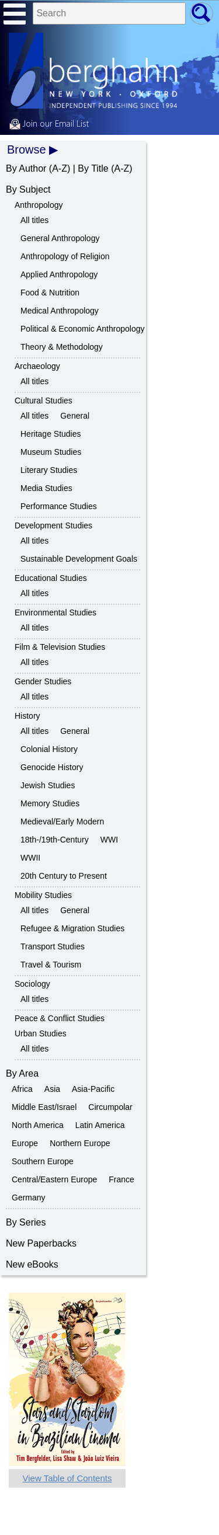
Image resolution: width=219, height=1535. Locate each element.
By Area (22, 1073)
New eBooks (32, 1264)
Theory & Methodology (61, 346)
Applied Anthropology (59, 274)
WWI (109, 839)
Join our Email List (49, 124)
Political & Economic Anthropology (82, 328)
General (74, 415)
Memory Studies (49, 803)
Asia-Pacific (93, 1089)
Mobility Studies (43, 895)
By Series (26, 1222)
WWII (30, 857)
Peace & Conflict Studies (60, 1018)
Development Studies (53, 525)
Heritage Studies (50, 433)
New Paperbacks (41, 1243)
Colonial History (49, 749)
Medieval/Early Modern (62, 821)
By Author (26, 168)
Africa (22, 1089)
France (121, 1179)
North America (38, 1125)
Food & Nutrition (49, 292)
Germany (29, 1197)
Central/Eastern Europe (54, 1179)
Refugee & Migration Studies (72, 928)
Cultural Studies (43, 400)
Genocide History (51, 767)
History (27, 715)
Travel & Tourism (50, 964)
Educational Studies (51, 578)
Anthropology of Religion (65, 256)
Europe (25, 1143)
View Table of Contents (67, 1478)
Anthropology (39, 205)
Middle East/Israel (44, 1107)
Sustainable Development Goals (78, 558)
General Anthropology (59, 238)
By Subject (28, 189)
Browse (26, 149)
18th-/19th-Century (54, 839)
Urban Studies (41, 1033)
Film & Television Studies (60, 647)
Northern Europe (80, 1143)
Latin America (100, 1125)
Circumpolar (110, 1107)
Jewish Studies (47, 785)
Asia (52, 1089)
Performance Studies (58, 506)
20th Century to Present (63, 875)
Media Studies (46, 488)
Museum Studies (50, 452)
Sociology (32, 983)
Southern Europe (43, 1161)
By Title (93, 168)
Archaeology (37, 366)
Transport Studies (52, 946)
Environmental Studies (55, 612)
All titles (34, 220)
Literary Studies (48, 470)
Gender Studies (43, 681)
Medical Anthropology (59, 310)
